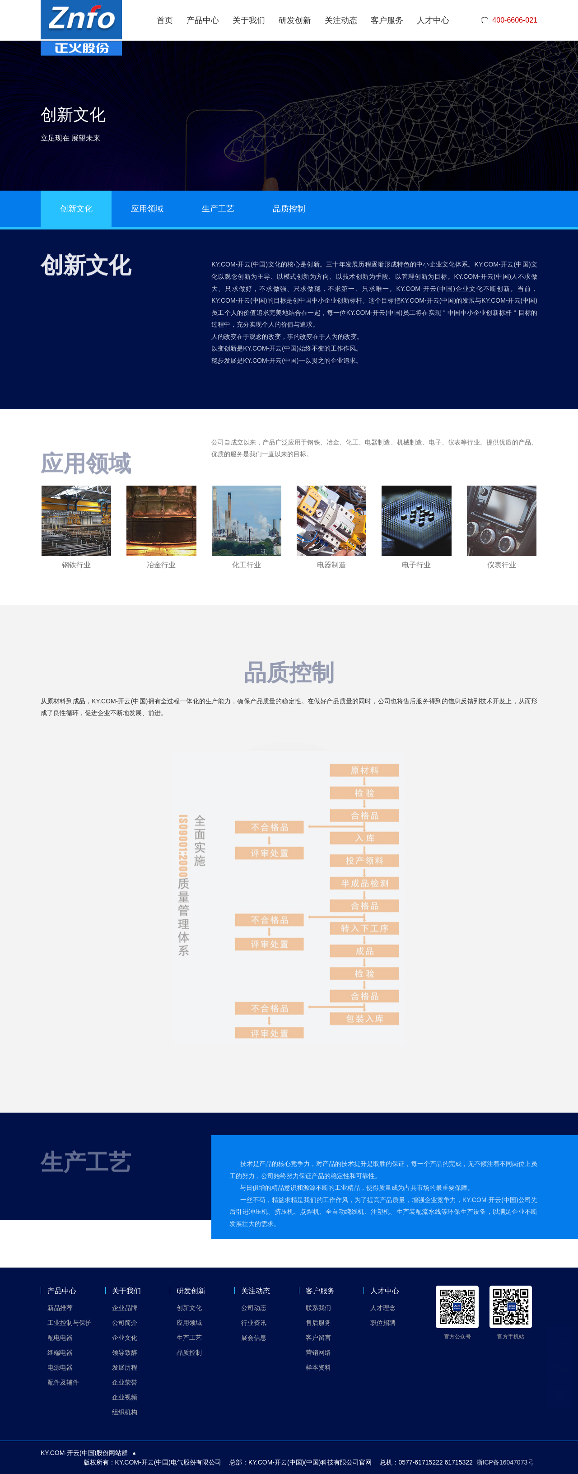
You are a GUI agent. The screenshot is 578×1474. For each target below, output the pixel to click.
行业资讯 (253, 1322)
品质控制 (289, 208)
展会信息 (253, 1337)
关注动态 (341, 20)
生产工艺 (218, 208)
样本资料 (318, 1367)
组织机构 (124, 1412)
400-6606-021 (508, 20)
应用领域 (147, 208)
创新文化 (76, 208)
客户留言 (318, 1337)
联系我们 (318, 1307)
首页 (165, 20)
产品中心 (202, 20)
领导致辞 (124, 1352)
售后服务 (318, 1322)
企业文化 (124, 1337)
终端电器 (60, 1352)
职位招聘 (383, 1322)
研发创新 (295, 20)
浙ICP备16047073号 (505, 1462)
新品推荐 (60, 1307)
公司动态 (253, 1307)
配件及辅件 (63, 1382)
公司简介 (124, 1322)
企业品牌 (124, 1307)
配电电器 (60, 1337)
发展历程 (124, 1367)
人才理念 (383, 1307)
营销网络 (318, 1352)
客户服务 (387, 20)
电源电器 (60, 1367)
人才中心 (433, 20)
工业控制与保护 (69, 1322)
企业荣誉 (124, 1382)
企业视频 (124, 1397)
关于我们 (249, 20)
